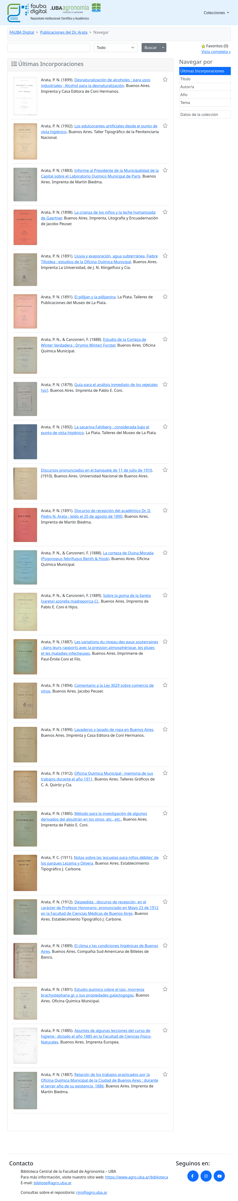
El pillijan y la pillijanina (95, 297)
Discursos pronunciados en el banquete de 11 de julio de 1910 (96, 470)
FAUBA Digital (22, 32)
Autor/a (187, 86)
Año (184, 94)
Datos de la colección (199, 114)
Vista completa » (216, 51)
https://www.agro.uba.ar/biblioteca (136, 1177)
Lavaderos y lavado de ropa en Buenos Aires (113, 729)
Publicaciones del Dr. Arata (63, 32)
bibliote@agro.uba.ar (53, 1182)
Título (185, 79)
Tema (185, 102)
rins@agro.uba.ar (91, 1192)
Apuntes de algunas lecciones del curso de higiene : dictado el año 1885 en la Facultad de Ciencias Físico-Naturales (96, 1036)
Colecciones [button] (215, 12)
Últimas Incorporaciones (202, 71)
